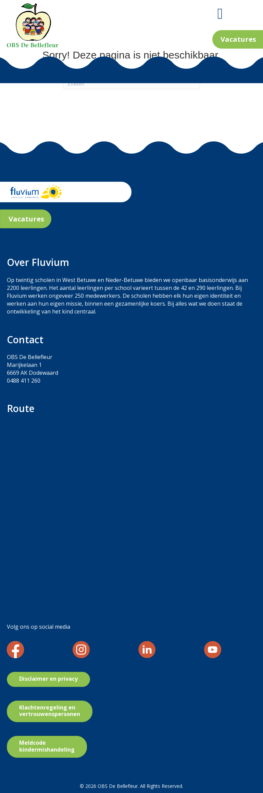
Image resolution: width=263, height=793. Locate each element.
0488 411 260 (23, 380)
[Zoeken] (131, 83)
